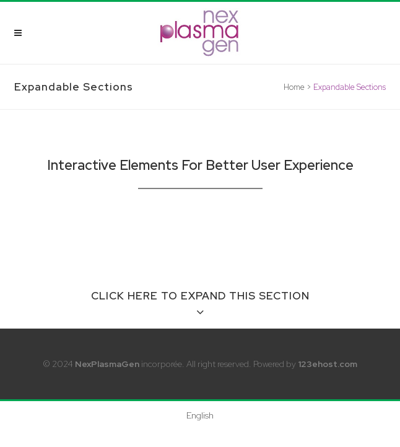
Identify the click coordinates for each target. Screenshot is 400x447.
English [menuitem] (200, 415)
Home (294, 87)
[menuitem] (200, 415)
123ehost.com (327, 364)
